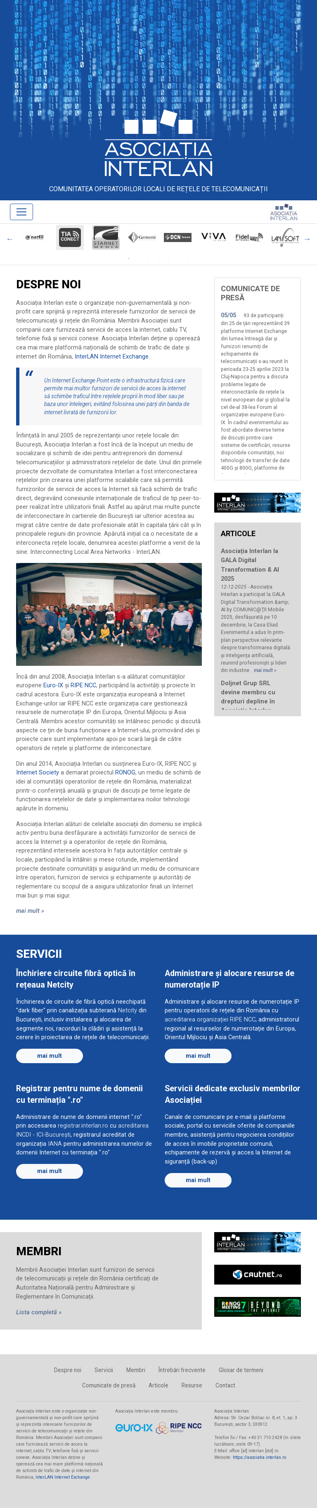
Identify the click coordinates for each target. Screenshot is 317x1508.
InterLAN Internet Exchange (112, 356)
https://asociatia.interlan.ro (259, 1457)
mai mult (49, 1055)
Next (307, 239)
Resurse (192, 1385)
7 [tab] (188, 258)
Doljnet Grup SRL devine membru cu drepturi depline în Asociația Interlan (248, 696)
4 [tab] (158, 258)
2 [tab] (139, 258)
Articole (158, 1385)
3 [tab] (148, 258)
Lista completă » (39, 1312)
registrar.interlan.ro (83, 1125)
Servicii (104, 1370)
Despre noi (67, 1370)
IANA (55, 1143)
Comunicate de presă (108, 1385)
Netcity (127, 1010)
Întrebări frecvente (182, 1370)
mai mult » (30, 910)
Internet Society (37, 772)
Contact (225, 1385)
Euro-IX (53, 685)
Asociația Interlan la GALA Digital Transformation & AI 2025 (250, 564)
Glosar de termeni (241, 1370)
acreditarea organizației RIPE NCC (210, 1019)
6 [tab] (178, 258)
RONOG (125, 772)
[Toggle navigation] (21, 212)
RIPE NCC (83, 685)
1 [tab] (129, 258)
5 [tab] (168, 258)
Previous (10, 239)
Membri (135, 1370)
